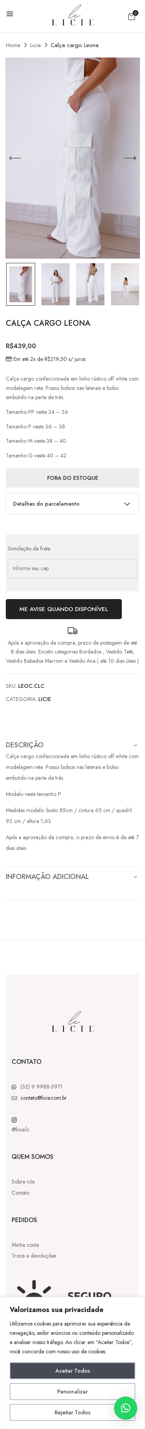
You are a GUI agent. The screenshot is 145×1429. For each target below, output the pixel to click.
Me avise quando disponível (63, 609)
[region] (72, 1363)
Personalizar (72, 1391)
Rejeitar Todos (72, 1412)
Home (13, 45)
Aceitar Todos (72, 1371)
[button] (131, 16)
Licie (35, 45)
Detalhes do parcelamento (72, 502)
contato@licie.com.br (43, 1098)
